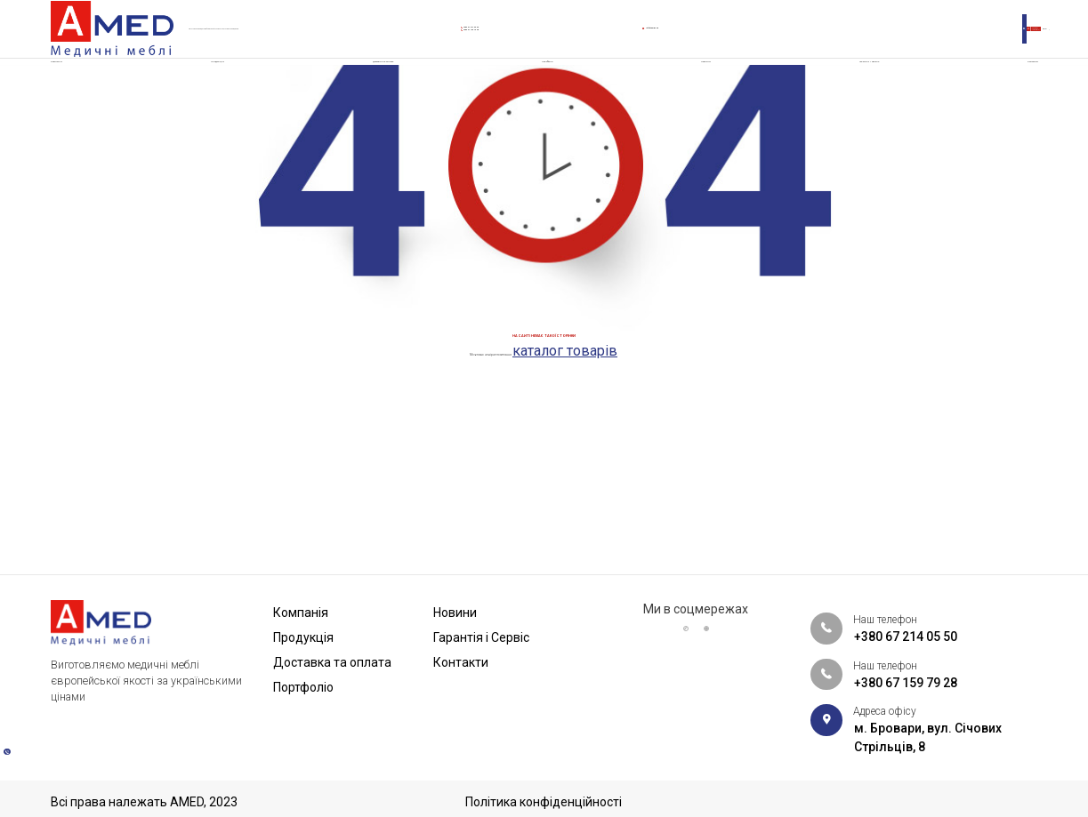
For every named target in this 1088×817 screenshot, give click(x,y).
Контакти (1004, 92)
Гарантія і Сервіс (849, 92)
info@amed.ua (709, 36)
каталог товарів (656, 527)
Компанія (82, 92)
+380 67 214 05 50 (536, 27)
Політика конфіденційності (543, 802)
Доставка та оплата (393, 92)
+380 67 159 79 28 (536, 45)
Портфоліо (570, 92)
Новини (701, 92)
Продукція (218, 92)
